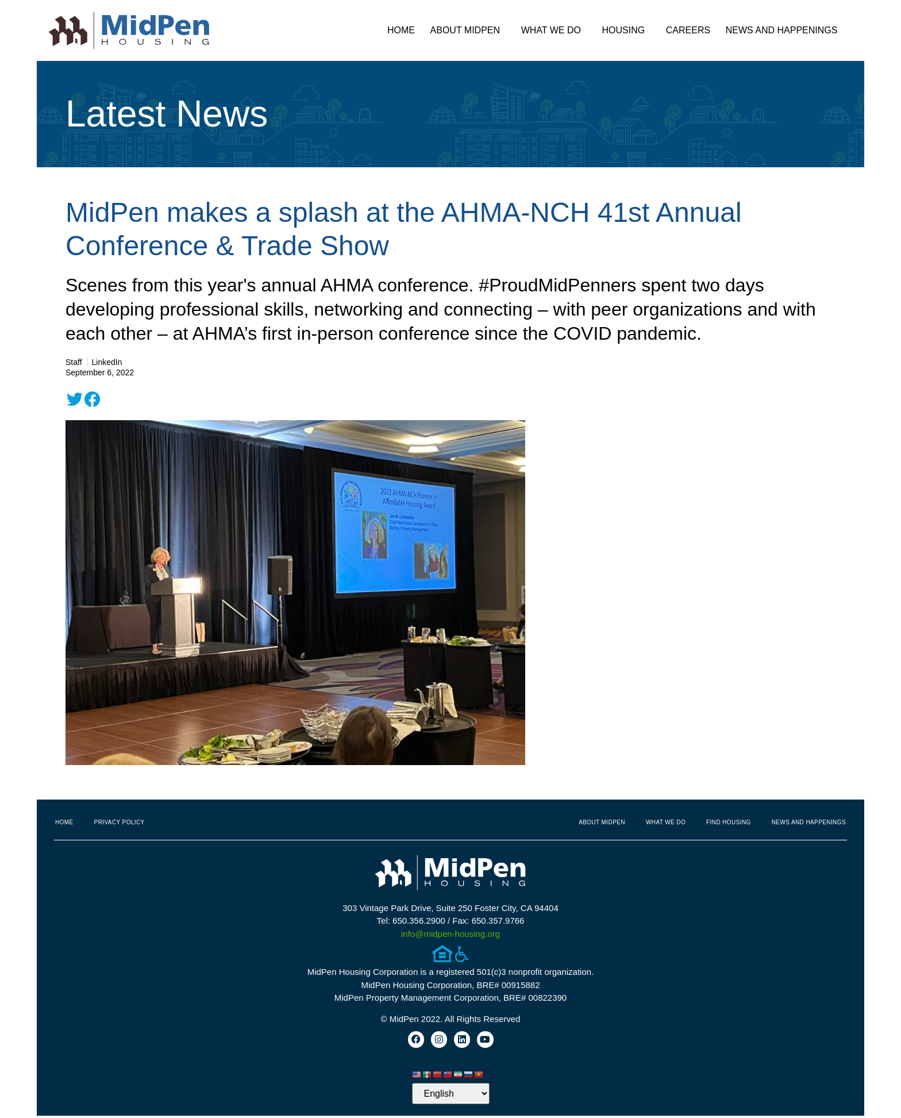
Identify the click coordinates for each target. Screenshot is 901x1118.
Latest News (167, 114)
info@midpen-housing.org (450, 934)
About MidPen (468, 30)
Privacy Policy (119, 822)
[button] (75, 399)
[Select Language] (451, 1096)
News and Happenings (785, 30)
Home (401, 30)
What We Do (554, 30)
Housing (626, 30)
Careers (688, 30)
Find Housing (728, 822)
